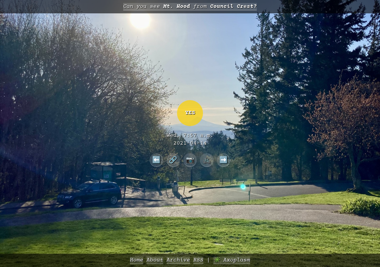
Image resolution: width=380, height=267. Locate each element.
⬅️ (156, 160)
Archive (178, 260)
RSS (198, 260)
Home (136, 260)
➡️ (223, 160)
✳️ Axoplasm (231, 260)
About (155, 260)
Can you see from (190, 6)
